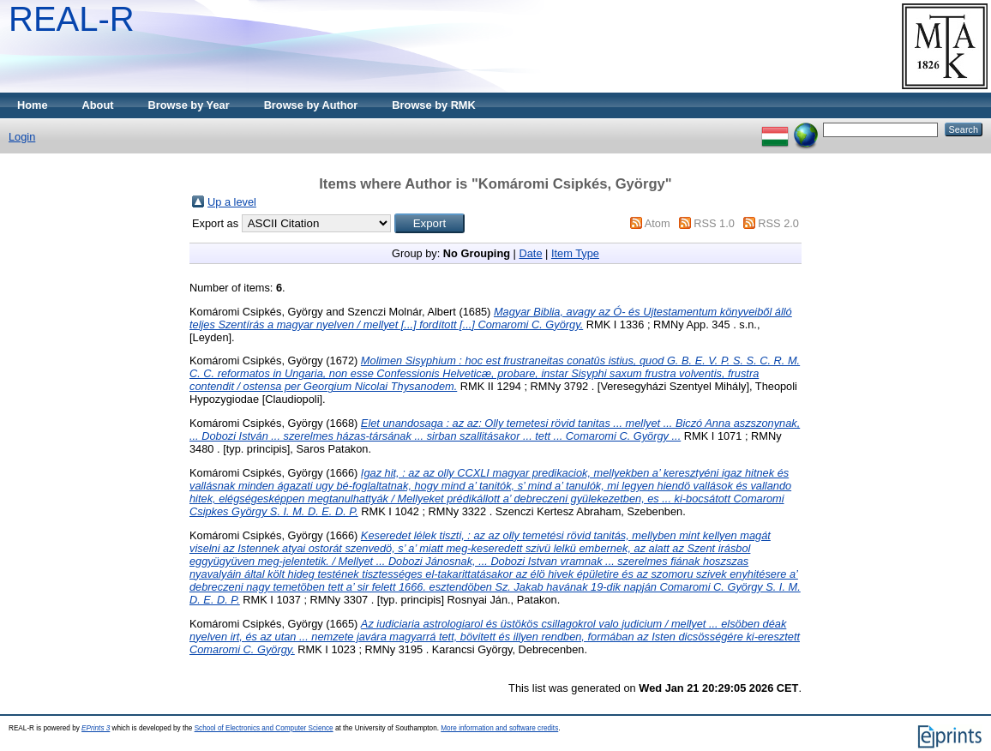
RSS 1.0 (714, 223)
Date (530, 253)
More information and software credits (499, 728)
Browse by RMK (433, 105)
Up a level (231, 201)
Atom (657, 223)
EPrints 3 (95, 728)
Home (32, 105)
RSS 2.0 (778, 223)
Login (22, 136)
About (98, 105)
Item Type (575, 253)
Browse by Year (189, 105)
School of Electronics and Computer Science (264, 728)
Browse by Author (311, 105)
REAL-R (72, 19)
